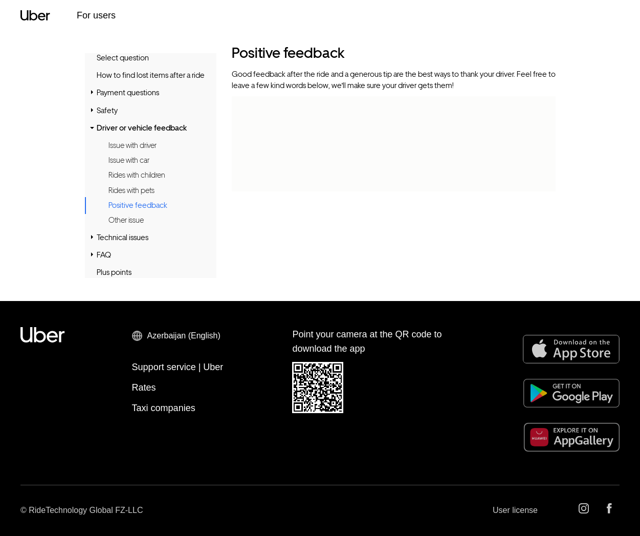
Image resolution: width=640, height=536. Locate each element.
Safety (107, 110)
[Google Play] (571, 393)
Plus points (114, 272)
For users (96, 15)
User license (515, 510)
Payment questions (128, 92)
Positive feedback (137, 205)
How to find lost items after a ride (151, 75)
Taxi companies (163, 408)
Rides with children (136, 175)
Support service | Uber (178, 367)
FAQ (104, 255)
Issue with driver (132, 145)
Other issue (126, 220)
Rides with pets (131, 190)
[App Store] (571, 349)
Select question (123, 57)
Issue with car (128, 160)
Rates (144, 387)
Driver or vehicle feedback (142, 128)
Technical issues (122, 237)
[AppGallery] (572, 437)
